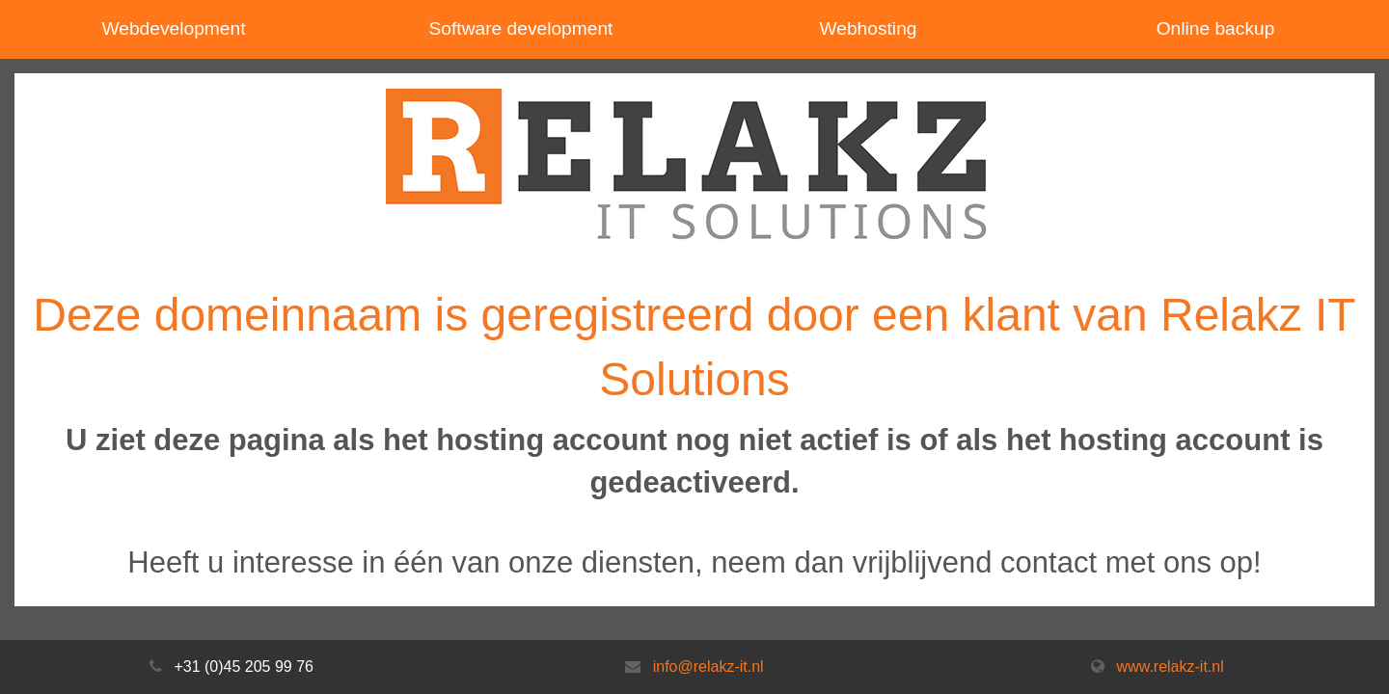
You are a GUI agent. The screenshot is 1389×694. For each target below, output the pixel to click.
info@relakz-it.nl (708, 666)
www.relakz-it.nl (1170, 666)
